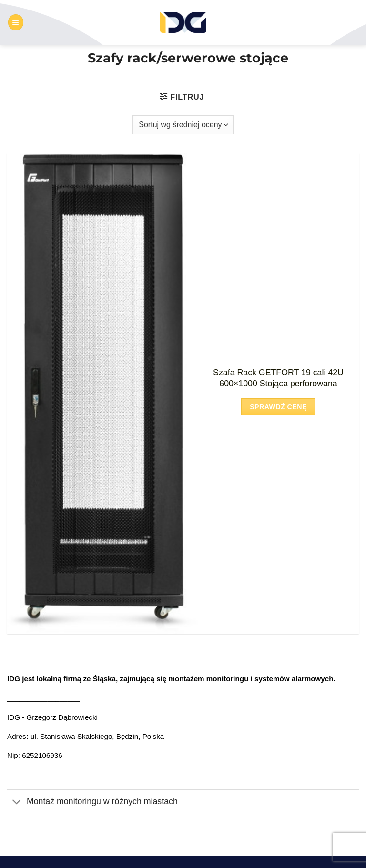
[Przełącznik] (16, 802)
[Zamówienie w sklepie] (182, 124)
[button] (15, 22)
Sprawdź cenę (278, 407)
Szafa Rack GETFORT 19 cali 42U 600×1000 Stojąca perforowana (278, 378)
